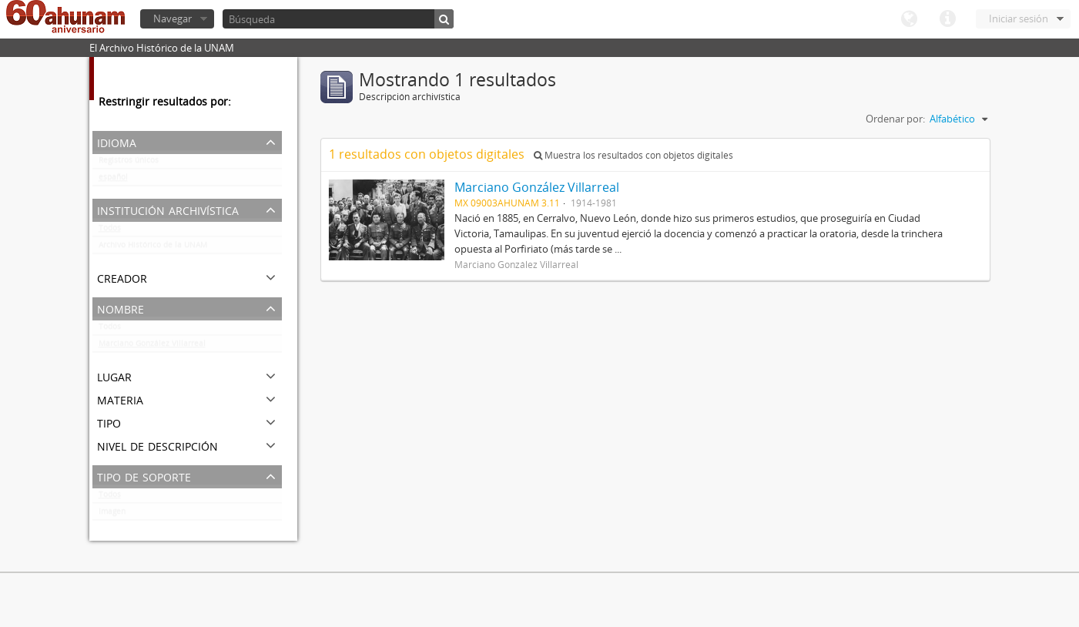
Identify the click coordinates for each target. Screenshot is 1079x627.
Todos (110, 231)
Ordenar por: (895, 119)
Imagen (112, 514)
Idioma (909, 19)
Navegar (172, 18)
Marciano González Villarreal (152, 346)
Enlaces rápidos (947, 19)
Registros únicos (129, 163)
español (113, 180)
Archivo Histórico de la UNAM (153, 248)
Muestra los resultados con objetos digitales (633, 155)
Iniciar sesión (1018, 18)
